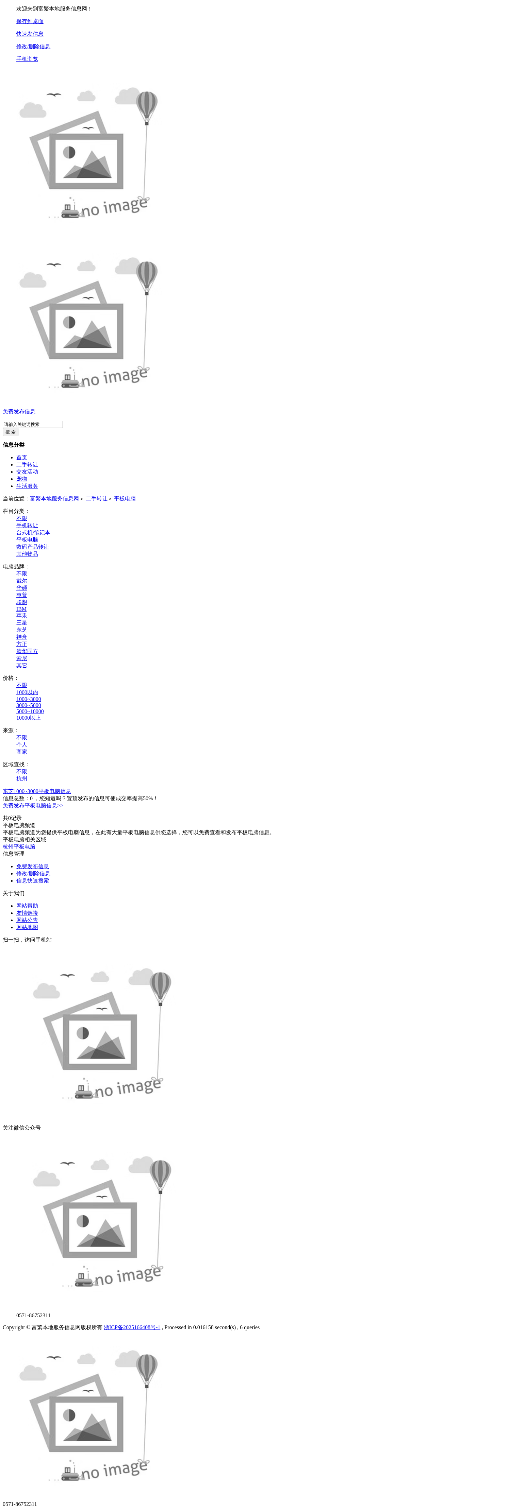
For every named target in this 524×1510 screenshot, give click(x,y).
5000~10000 (30, 711)
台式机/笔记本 (33, 532)
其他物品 (27, 554)
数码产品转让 (32, 547)
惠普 (21, 595)
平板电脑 (125, 498)
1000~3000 (28, 699)
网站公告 (27, 920)
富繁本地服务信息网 (54, 498)
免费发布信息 (19, 411)
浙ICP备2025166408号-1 (132, 1327)
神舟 (21, 637)
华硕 (21, 588)
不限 (21, 518)
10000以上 (28, 718)
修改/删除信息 (33, 46)
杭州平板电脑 (19, 847)
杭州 (21, 779)
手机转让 (27, 525)
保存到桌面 (30, 21)
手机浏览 (27, 59)
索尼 (21, 658)
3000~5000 (28, 705)
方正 (21, 644)
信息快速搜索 (32, 880)
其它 (21, 665)
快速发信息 (30, 34)
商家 (21, 752)
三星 (21, 622)
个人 (21, 745)
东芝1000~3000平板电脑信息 (37, 791)
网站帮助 (27, 906)
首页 (21, 457)
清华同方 (27, 651)
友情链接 (27, 913)
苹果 (21, 615)
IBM (21, 609)
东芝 (21, 630)
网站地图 (27, 927)
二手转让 (97, 498)
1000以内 (27, 692)
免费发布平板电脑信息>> (33, 805)
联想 (21, 602)
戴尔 (21, 581)
